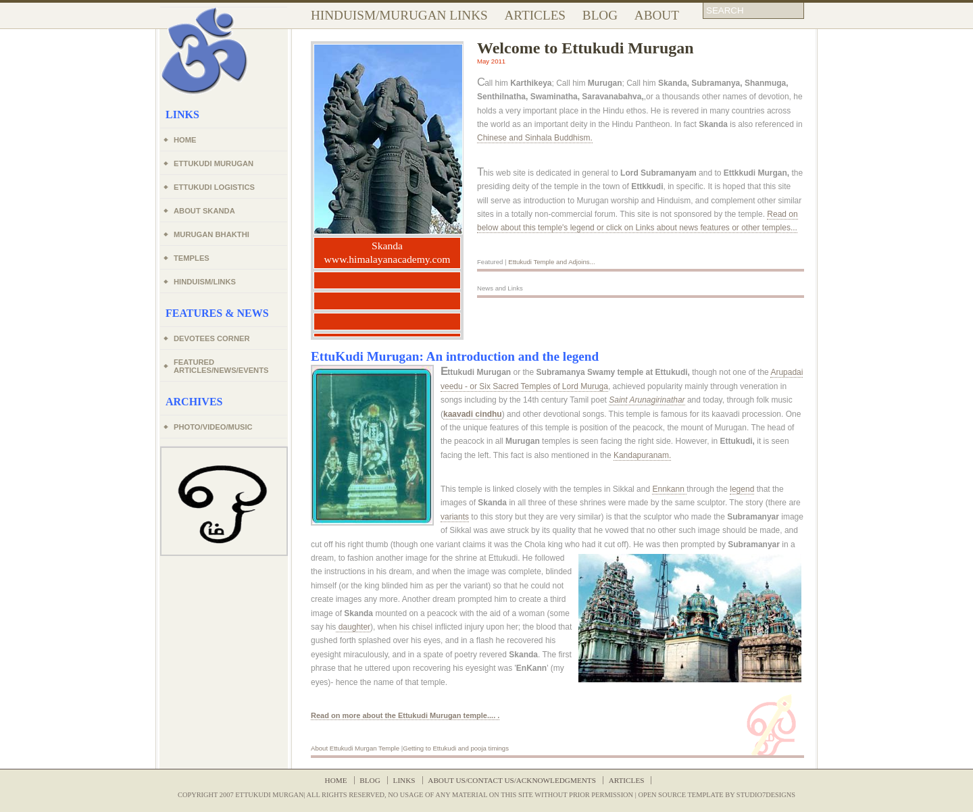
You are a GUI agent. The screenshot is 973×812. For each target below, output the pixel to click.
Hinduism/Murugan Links (399, 15)
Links (404, 780)
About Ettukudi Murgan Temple (355, 748)
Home (336, 780)
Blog (600, 15)
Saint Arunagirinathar (646, 400)
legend (742, 489)
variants (455, 517)
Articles (535, 15)
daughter (353, 627)
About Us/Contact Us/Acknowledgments (512, 780)
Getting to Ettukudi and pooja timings (456, 748)
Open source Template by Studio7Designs (716, 794)
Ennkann (669, 489)
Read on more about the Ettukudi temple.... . (405, 715)
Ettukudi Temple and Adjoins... (551, 261)
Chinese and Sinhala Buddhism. (535, 138)
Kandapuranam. (642, 455)
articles (627, 780)
